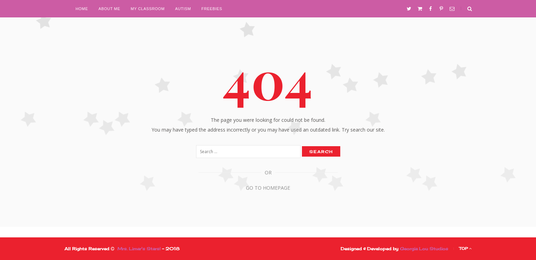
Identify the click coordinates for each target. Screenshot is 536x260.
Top (465, 248)
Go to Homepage (268, 187)
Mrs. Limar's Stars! (139, 248)
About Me (110, 9)
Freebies (211, 9)
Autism (183, 9)
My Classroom (148, 9)
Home (82, 9)
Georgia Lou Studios (424, 248)
